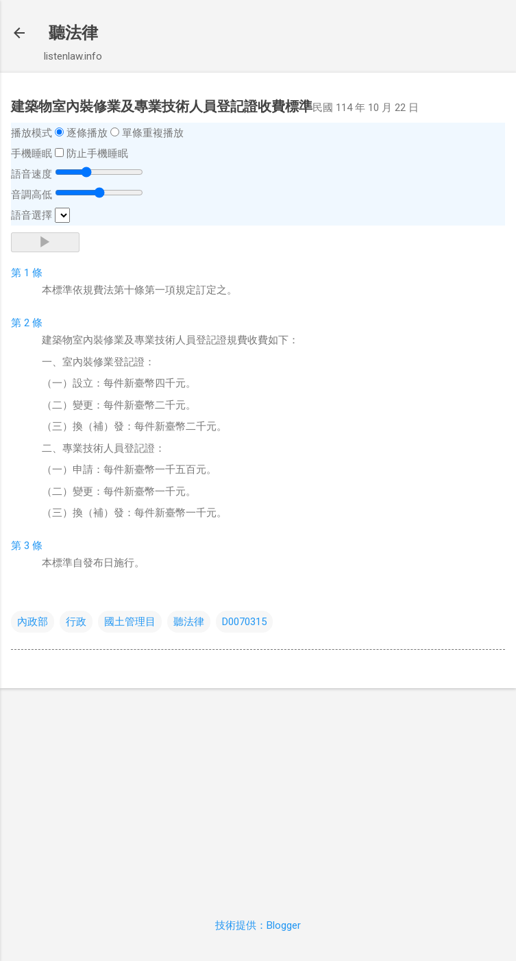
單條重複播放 (153, 133)
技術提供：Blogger (258, 925)
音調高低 (31, 194)
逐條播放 (87, 133)
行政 (76, 622)
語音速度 (31, 174)
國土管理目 (130, 622)
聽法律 (73, 32)
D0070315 (244, 622)
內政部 (32, 622)
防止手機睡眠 (97, 153)
